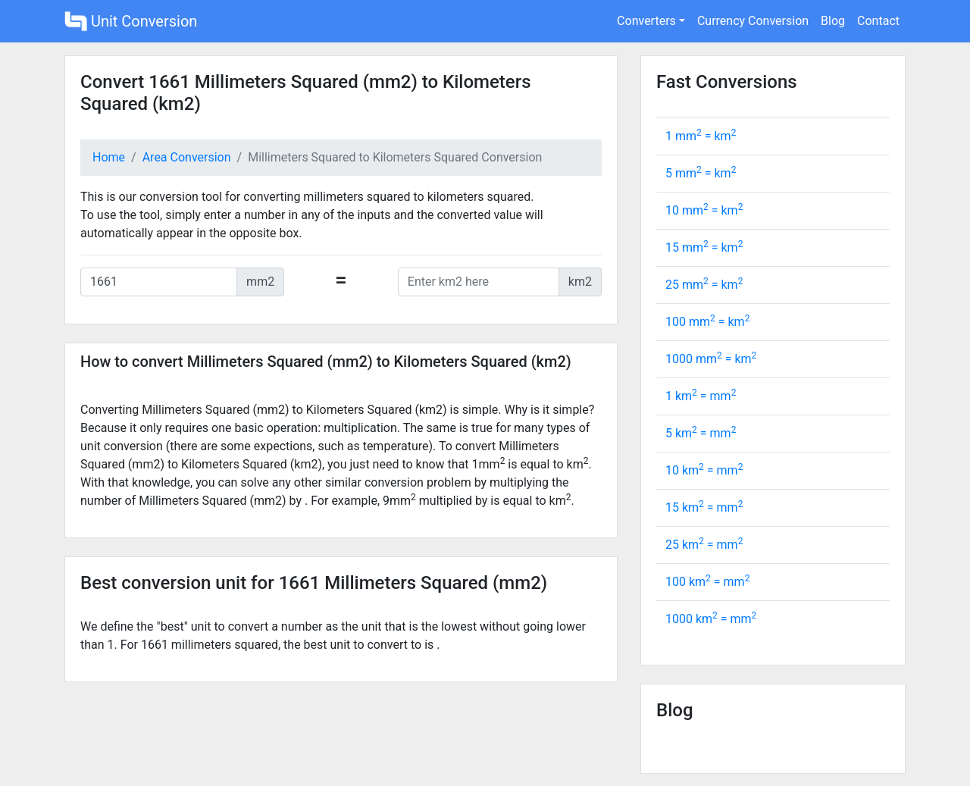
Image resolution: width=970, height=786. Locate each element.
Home (108, 157)
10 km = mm (704, 470)
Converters (646, 21)
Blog (833, 21)
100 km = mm (707, 582)
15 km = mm (704, 507)
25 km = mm (704, 544)
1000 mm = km (710, 359)
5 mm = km (700, 173)
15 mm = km (704, 247)
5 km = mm (700, 433)
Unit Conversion (130, 21)
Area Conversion (186, 157)
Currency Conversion (753, 21)
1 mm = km (700, 136)
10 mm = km (704, 210)
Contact (878, 21)
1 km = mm (700, 396)
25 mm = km (704, 284)
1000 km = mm (710, 619)
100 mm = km (707, 322)
